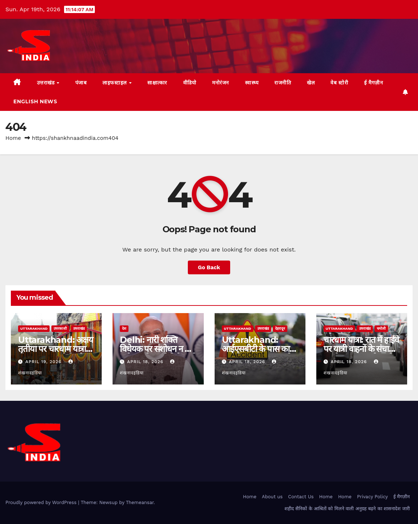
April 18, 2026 (146, 361)
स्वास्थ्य (252, 82)
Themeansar (140, 502)
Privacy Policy (372, 496)
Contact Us (301, 496)
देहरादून (280, 328)
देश (124, 328)
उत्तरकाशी (60, 328)
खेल (310, 82)
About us (272, 496)
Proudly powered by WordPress (41, 502)
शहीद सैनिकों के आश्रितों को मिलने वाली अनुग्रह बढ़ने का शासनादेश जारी (347, 508)
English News (35, 101)
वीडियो (190, 82)
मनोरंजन (220, 82)
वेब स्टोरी (339, 82)
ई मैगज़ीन (373, 82)
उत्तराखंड (46, 82)
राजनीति (282, 82)
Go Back (209, 267)
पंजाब (81, 82)
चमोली (381, 328)
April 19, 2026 (44, 361)
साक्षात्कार (157, 82)
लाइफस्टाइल (115, 82)
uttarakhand (33, 328)
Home (13, 138)
